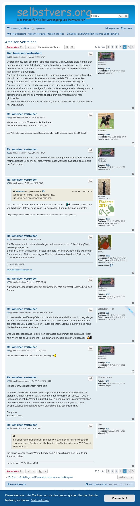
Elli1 (100, 425)
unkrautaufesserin (106, 309)
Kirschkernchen (105, 377)
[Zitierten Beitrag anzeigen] (43, 191)
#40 (8, 428)
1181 (108, 135)
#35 (8, 239)
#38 (8, 351)
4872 (108, 219)
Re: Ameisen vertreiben (24, 53)
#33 (8, 153)
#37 (8, 313)
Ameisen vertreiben (20, 42)
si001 (100, 252)
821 (107, 313)
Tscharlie (102, 131)
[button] (108, 47)
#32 (8, 118)
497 (107, 381)
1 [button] (112, 47)
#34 (8, 183)
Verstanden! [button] (119, 498)
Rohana (101, 197)
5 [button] (129, 47)
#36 (8, 282)
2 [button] (116, 47)
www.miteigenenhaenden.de (19, 270)
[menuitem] (26, 28)
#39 (8, 381)
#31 (8, 57)
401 (107, 429)
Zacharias (102, 62)
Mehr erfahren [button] (40, 500)
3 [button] (120, 47)
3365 (108, 256)
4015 (108, 69)
